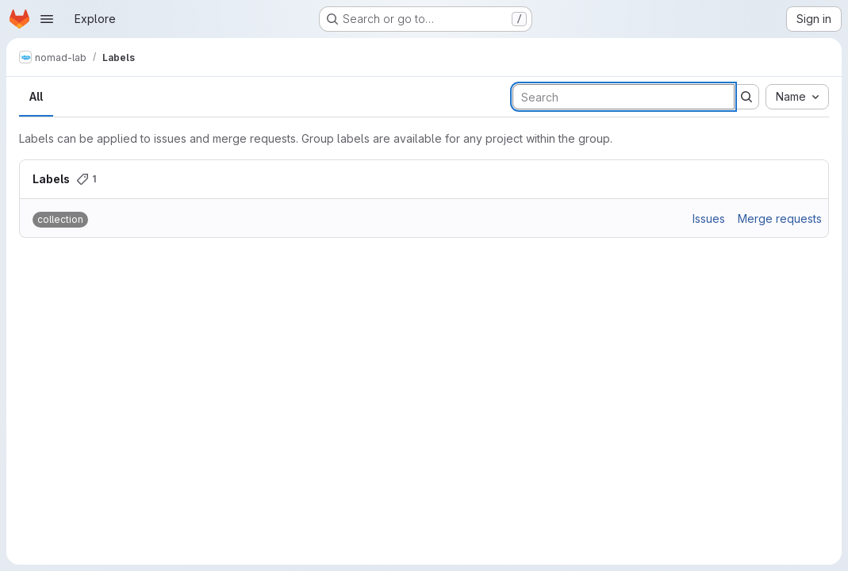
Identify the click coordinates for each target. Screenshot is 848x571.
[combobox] (797, 96)
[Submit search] (746, 96)
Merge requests (780, 218)
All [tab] (36, 96)
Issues (709, 218)
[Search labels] (623, 96)
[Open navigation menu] (46, 19)
